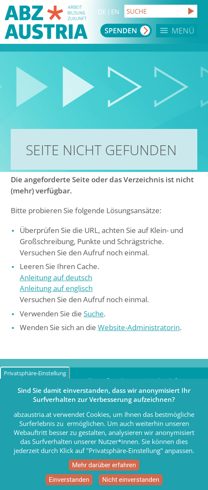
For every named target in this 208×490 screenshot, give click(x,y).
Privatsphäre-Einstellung (35, 379)
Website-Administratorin (139, 327)
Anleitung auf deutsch (56, 277)
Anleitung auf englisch (56, 288)
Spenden (126, 30)
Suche (94, 313)
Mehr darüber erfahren (104, 471)
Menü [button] (183, 30)
